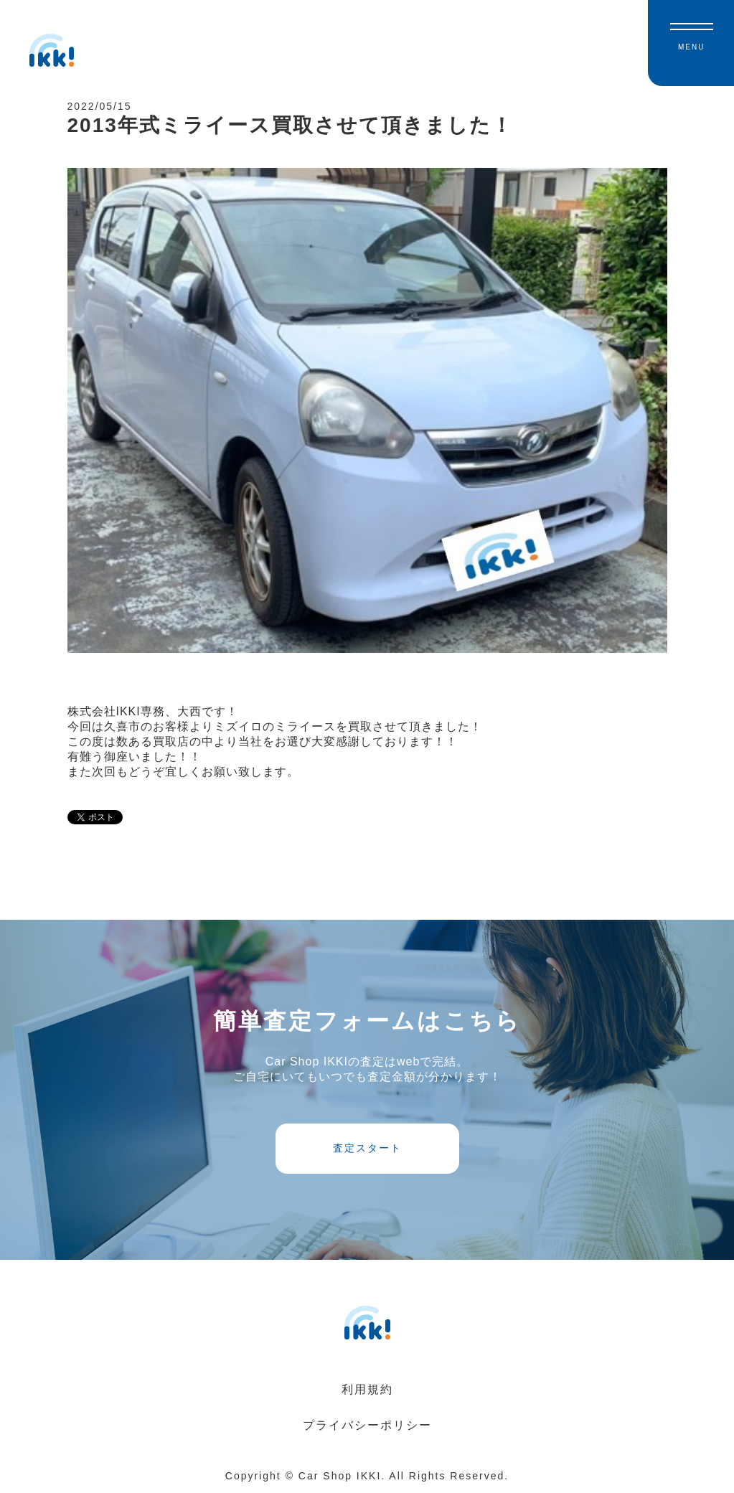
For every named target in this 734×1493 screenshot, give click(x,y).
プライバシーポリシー (367, 1425)
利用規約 (367, 1389)
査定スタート (367, 1148)
